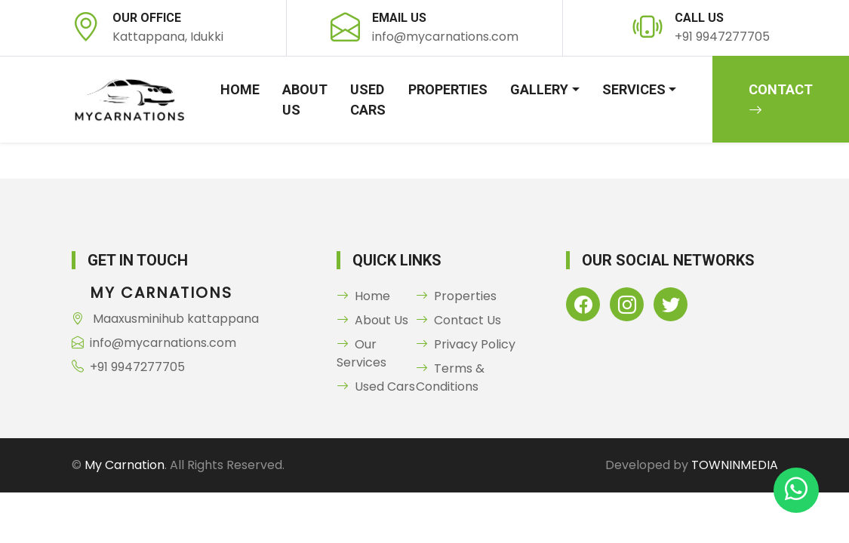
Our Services (361, 353)
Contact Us (458, 320)
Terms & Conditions (450, 377)
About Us (305, 99)
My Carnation (125, 465)
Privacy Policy (465, 344)
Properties (448, 89)
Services (634, 89)
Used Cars (368, 99)
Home (240, 89)
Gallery (539, 89)
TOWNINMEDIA (734, 465)
